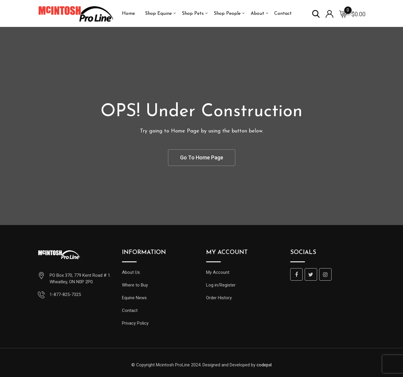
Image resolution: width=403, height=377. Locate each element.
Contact (283, 13)
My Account (217, 272)
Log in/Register (221, 285)
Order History (219, 297)
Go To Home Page (201, 157)
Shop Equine (158, 13)
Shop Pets (193, 13)
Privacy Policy (135, 323)
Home (128, 13)
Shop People (227, 13)
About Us (131, 272)
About (257, 13)
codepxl (264, 365)
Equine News (134, 297)
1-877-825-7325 (65, 294)
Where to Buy (135, 285)
